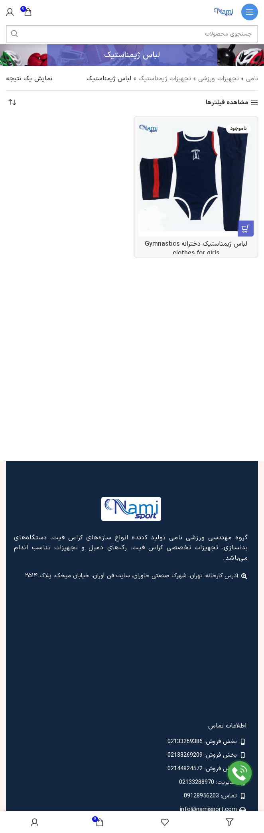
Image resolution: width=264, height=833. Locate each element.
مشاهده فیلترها (227, 102)
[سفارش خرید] (12, 103)
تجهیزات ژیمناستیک (164, 78)
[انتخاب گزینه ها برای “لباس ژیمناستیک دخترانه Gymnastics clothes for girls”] (246, 229)
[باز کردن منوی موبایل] (249, 12)
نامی (252, 78)
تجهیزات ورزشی (218, 78)
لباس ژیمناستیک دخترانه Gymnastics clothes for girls (196, 248)
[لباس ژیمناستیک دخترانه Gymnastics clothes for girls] (196, 179)
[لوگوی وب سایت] (223, 11)
